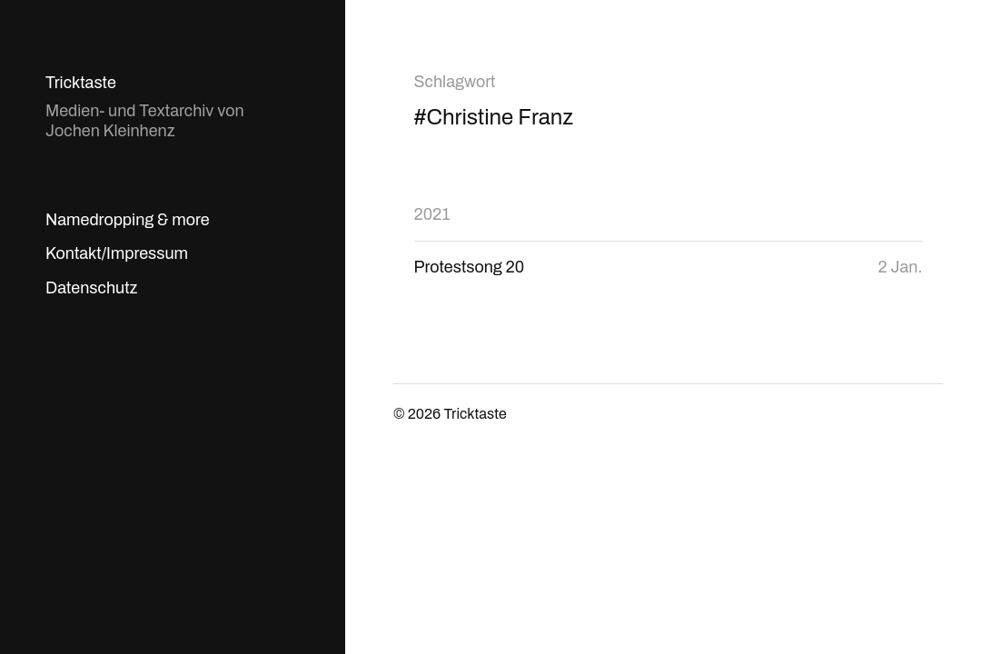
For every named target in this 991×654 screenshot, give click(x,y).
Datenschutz (91, 288)
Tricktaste (80, 83)
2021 (432, 214)
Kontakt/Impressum (116, 253)
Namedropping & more (127, 220)
